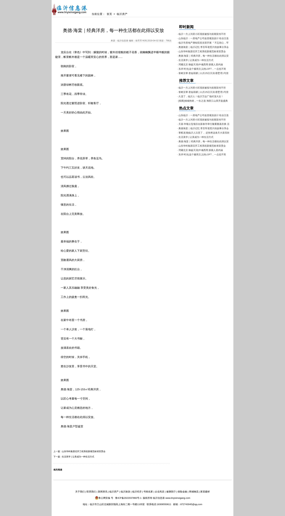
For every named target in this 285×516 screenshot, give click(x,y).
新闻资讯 (102, 491)
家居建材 (205, 491)
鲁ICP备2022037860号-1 (128, 498)
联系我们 (91, 491)
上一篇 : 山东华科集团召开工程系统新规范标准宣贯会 (79, 451)
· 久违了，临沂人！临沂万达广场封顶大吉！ (200, 96)
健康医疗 (171, 491)
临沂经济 (137, 491)
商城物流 (193, 491)
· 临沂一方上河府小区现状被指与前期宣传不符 (201, 34)
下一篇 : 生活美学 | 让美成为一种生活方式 (73, 456)
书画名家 (148, 491)
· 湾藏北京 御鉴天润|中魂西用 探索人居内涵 (200, 64)
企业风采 (159, 491)
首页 (109, 14)
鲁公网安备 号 (104, 498)
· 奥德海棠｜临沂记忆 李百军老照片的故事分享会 (203, 47)
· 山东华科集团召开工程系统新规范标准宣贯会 (201, 51)
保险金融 (182, 491)
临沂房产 (122, 14)
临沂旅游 (125, 491)
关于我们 (80, 491)
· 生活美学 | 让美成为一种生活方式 (195, 60)
